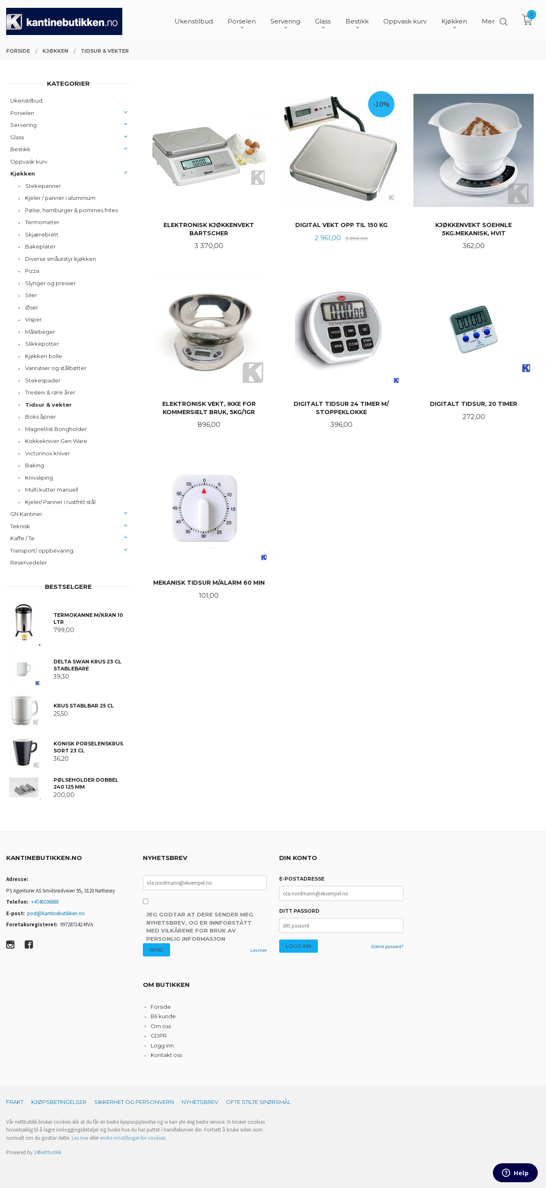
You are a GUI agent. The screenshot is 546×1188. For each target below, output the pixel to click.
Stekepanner (43, 186)
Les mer (258, 950)
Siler (31, 295)
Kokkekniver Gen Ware (56, 441)
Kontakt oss (166, 1055)
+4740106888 (44, 901)
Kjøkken (22, 173)
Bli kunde (163, 1016)
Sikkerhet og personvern (134, 1102)
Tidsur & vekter (48, 404)
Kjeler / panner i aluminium (60, 197)
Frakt (14, 1102)
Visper (33, 319)
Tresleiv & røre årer (50, 392)
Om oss (161, 1026)
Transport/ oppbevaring (41, 550)
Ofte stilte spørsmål (258, 1102)
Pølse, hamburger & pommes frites (71, 210)
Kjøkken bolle (43, 356)
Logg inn (162, 1045)
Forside (161, 1006)
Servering (23, 125)
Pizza (32, 270)
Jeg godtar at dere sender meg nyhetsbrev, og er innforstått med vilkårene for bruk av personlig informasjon (199, 926)
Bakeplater (40, 246)
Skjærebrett (41, 234)
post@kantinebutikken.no (56, 913)
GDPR (159, 1035)
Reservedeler (28, 562)
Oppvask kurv (28, 161)
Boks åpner (40, 416)
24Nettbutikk (47, 1152)
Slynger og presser (50, 283)
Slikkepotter (42, 343)
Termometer (42, 222)
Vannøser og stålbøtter (55, 368)
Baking (34, 465)
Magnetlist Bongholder (56, 429)
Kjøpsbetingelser (58, 1102)
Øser (31, 307)
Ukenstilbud (26, 100)
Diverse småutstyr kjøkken (60, 258)
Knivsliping (39, 477)
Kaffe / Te (22, 538)
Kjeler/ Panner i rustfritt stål (60, 502)
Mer (488, 21)
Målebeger (40, 331)
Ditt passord (299, 911)
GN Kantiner (26, 514)
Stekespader (43, 380)
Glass (17, 137)
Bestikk (20, 149)
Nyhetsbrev (200, 1102)
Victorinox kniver (47, 453)
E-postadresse (301, 879)
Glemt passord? (387, 946)
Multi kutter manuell (51, 489)
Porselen (22, 113)
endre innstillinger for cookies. (133, 1137)
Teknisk (20, 526)
